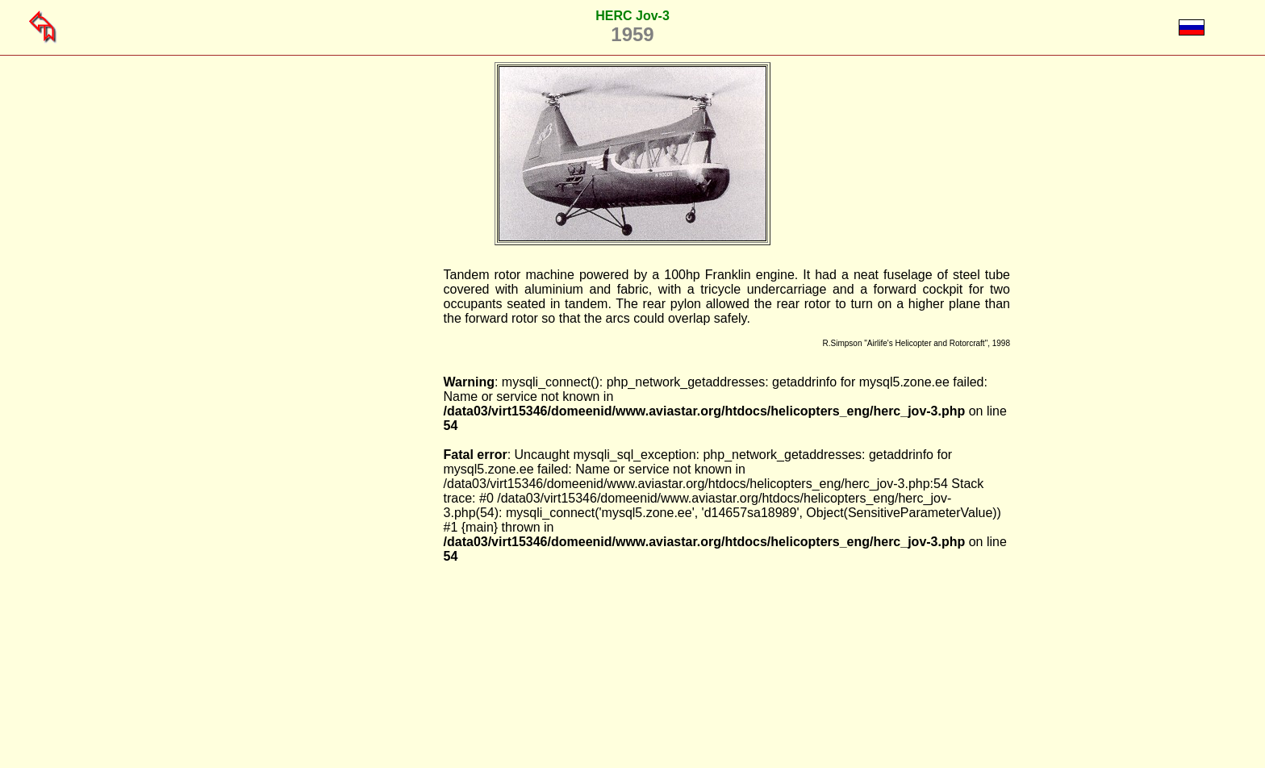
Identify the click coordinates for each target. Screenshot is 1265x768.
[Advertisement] (361, 510)
